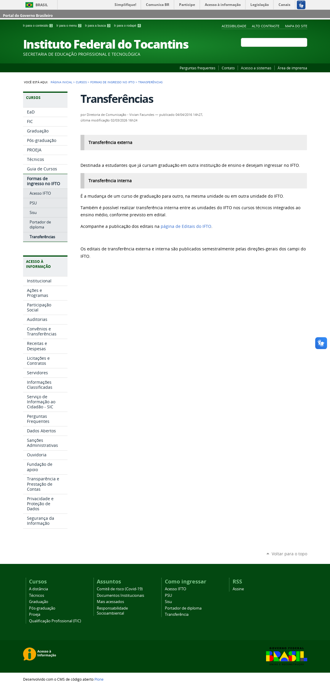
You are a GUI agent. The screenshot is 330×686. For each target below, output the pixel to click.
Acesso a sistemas (256, 67)
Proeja (34, 614)
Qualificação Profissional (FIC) (55, 620)
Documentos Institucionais (120, 595)
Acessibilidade (234, 26)
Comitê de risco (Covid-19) (120, 588)
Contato (228, 67)
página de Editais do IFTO (186, 226)
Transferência (177, 614)
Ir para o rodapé (127, 25)
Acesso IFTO (175, 588)
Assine (238, 588)
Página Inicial (61, 82)
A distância (38, 588)
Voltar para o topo (289, 554)
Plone (99, 679)
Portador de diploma (183, 608)
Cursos (81, 82)
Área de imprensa (292, 67)
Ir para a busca (98, 25)
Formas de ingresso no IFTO (112, 82)
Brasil (42, 4)
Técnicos (36, 595)
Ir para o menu (70, 25)
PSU (168, 595)
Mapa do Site (296, 26)
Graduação (38, 601)
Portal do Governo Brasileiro (28, 15)
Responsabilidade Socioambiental (112, 611)
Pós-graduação (42, 608)
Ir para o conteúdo (38, 25)
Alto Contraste (265, 26)
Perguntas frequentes (197, 67)
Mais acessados (110, 601)
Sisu (168, 601)
